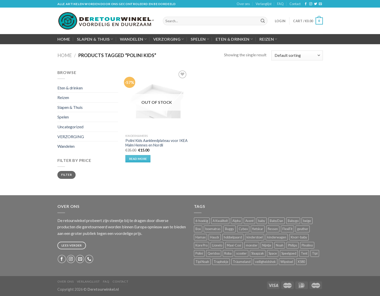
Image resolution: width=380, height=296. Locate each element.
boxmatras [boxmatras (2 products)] (212, 229)
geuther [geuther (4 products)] (302, 229)
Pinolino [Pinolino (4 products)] (307, 245)
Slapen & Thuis (95, 39)
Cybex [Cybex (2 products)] (243, 229)
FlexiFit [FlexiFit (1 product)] (287, 229)
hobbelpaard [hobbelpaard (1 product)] (233, 237)
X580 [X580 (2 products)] (301, 262)
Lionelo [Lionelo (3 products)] (217, 245)
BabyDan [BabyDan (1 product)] (276, 221)
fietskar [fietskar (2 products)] (257, 229)
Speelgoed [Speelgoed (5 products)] (288, 253)
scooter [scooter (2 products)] (241, 253)
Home (63, 39)
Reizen (268, 39)
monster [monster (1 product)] (252, 245)
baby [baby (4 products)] (261, 221)
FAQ (280, 4)
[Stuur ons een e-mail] (320, 4)
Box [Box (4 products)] (198, 229)
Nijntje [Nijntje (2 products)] (266, 245)
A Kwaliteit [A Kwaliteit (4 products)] (220, 221)
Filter (66, 175)
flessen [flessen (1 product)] (273, 229)
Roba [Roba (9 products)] (228, 253)
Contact (295, 4)
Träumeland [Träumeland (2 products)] (242, 262)
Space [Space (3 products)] (273, 253)
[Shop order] (297, 55)
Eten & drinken (234, 39)
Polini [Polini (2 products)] (199, 253)
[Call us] (89, 259)
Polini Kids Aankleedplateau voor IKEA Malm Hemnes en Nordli (156, 142)
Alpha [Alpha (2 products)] (236, 221)
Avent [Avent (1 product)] (249, 221)
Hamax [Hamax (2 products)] (200, 237)
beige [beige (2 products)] (307, 221)
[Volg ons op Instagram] (310, 4)
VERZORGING (168, 39)
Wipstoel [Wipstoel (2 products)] (286, 262)
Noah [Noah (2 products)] (279, 245)
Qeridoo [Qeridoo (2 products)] (214, 253)
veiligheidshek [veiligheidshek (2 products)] (265, 262)
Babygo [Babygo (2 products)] (293, 221)
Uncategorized (70, 126)
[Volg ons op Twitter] (315, 4)
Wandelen (133, 39)
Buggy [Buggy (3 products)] (229, 229)
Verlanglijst (264, 4)
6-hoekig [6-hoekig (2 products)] (201, 221)
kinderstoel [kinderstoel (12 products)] (255, 237)
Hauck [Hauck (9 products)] (214, 237)
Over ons (243, 4)
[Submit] (262, 21)
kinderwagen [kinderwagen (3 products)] (276, 237)
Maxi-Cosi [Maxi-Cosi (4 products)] (234, 245)
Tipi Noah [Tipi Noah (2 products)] (202, 262)
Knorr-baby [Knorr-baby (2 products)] (299, 237)
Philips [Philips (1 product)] (292, 245)
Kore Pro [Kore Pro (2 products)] (201, 245)
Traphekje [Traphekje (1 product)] (221, 262)
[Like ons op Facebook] (305, 4)
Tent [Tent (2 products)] (304, 253)
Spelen (200, 39)
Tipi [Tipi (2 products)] (315, 253)
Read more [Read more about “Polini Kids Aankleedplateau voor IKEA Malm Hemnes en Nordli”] (138, 158)
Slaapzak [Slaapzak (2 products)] (257, 253)
